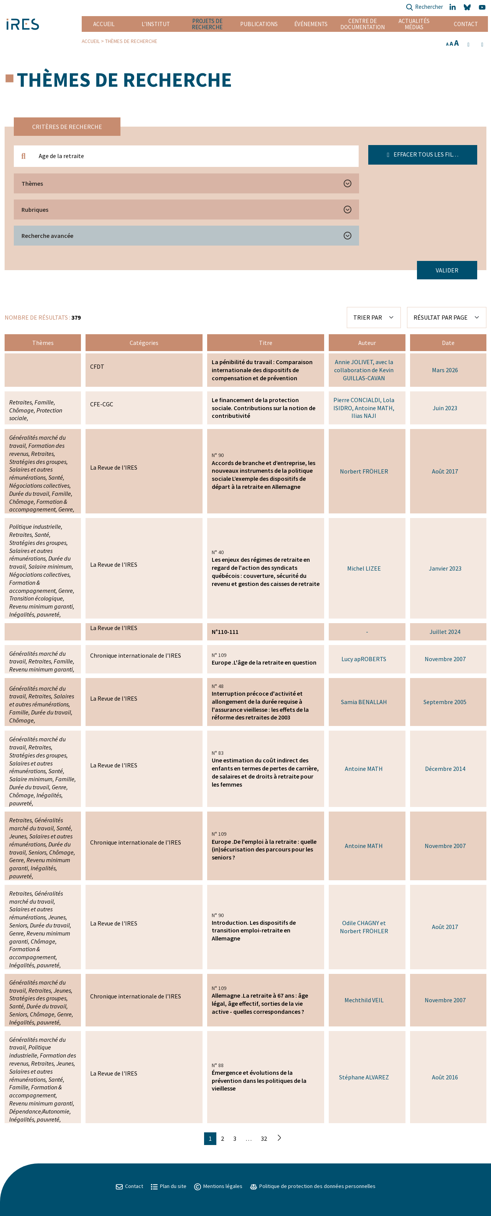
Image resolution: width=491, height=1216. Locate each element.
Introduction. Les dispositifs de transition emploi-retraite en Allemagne (254, 930)
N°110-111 (225, 631)
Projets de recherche (207, 24)
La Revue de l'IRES (113, 467)
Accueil (104, 24)
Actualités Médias (414, 24)
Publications (259, 24)
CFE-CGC (101, 404)
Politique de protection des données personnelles (313, 1186)
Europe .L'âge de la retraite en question (264, 662)
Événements (311, 24)
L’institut (156, 24)
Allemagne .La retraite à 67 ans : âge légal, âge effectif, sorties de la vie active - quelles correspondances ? (260, 1003)
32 (264, 1138)
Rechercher (424, 7)
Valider (447, 270)
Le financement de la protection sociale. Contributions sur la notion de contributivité (263, 408)
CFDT (97, 366)
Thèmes (32, 183)
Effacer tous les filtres (426, 154)
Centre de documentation (362, 24)
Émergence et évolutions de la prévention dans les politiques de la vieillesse (259, 1080)
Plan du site (168, 1186)
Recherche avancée (47, 235)
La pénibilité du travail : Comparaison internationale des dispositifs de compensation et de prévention (262, 370)
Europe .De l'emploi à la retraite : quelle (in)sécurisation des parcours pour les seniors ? (264, 849)
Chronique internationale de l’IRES (135, 655)
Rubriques (34, 209)
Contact (466, 24)
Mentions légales (218, 1186)
